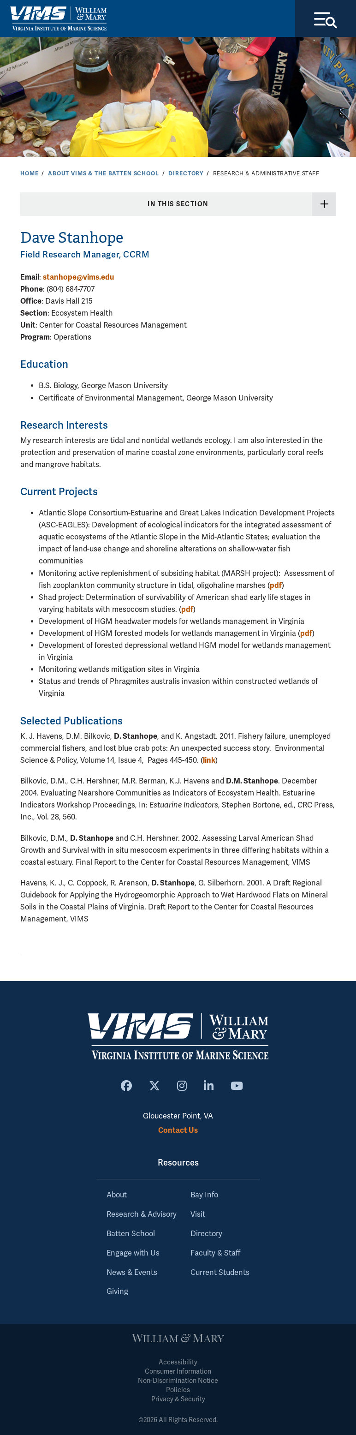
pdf (276, 585)
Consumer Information (178, 1371)
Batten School (131, 1233)
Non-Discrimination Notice (178, 1381)
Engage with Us (133, 1253)
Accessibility (178, 1362)
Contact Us (178, 1130)
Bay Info (204, 1195)
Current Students (219, 1272)
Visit (197, 1214)
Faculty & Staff (215, 1253)
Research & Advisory (142, 1214)
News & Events (132, 1272)
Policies (178, 1390)
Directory (185, 173)
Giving (117, 1291)
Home (29, 173)
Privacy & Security (178, 1399)
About (117, 1195)
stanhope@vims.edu (78, 277)
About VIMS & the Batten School (103, 173)
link (209, 760)
